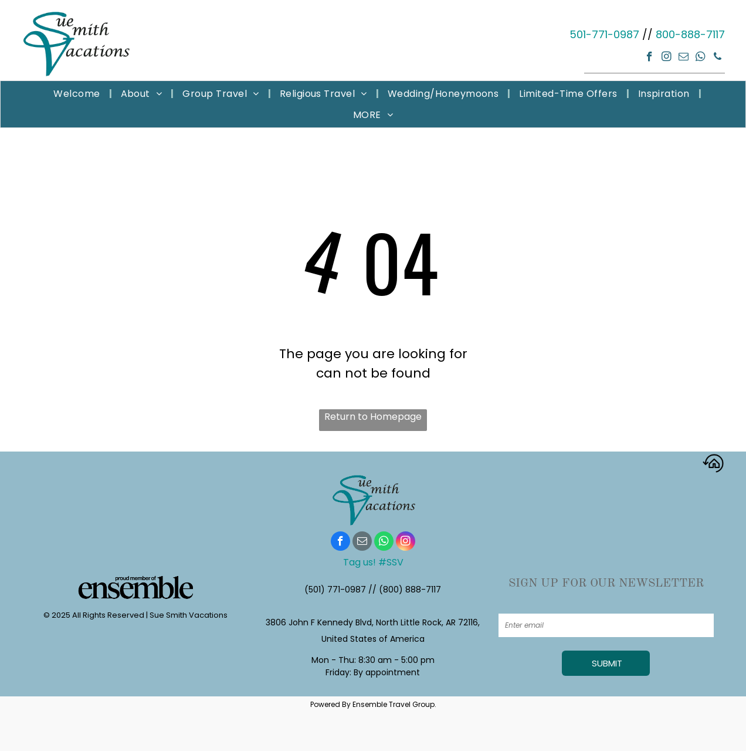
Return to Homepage (373, 416)
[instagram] (666, 58)
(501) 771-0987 (335, 589)
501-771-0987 (604, 34)
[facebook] (649, 58)
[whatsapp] (700, 58)
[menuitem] (78, 93)
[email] (683, 58)
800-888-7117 (690, 34)
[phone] (717, 58)
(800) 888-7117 (410, 589)
